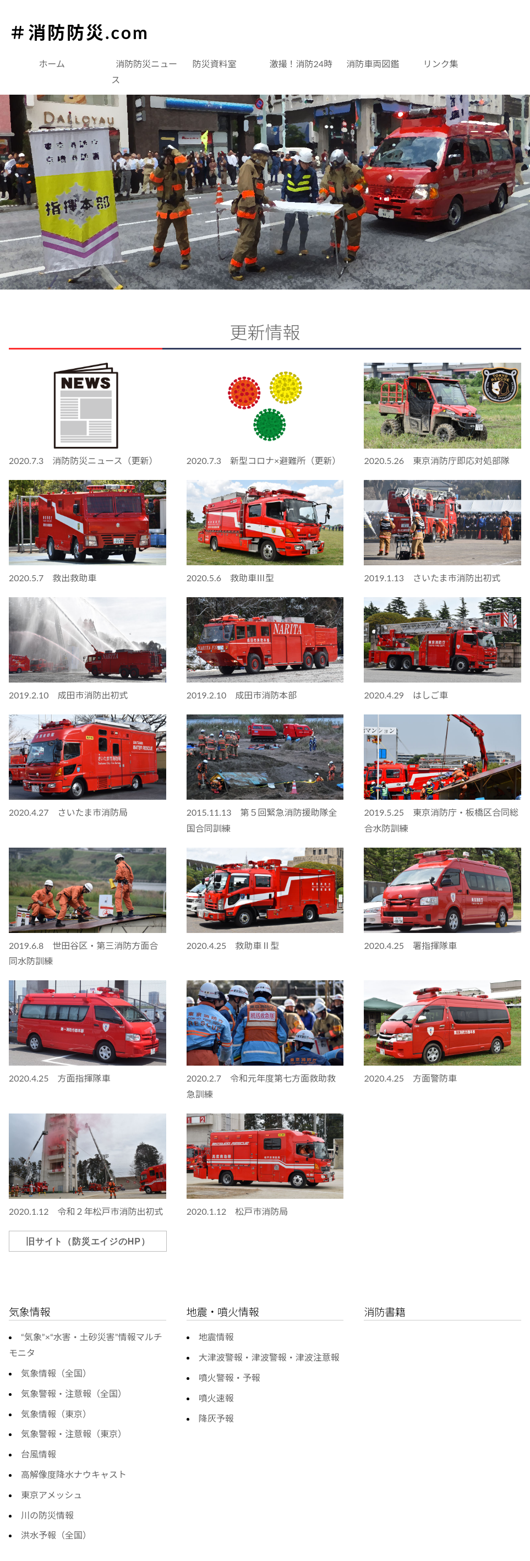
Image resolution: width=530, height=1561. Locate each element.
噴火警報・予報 (229, 1377)
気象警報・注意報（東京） (74, 1433)
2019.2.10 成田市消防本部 (242, 695)
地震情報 (216, 1336)
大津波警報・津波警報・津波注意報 (269, 1357)
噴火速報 (216, 1398)
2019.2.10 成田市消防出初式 (68, 695)
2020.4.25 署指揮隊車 (410, 945)
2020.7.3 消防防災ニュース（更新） (83, 460)
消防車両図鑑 (372, 63)
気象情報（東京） (56, 1414)
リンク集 (440, 63)
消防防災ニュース (144, 71)
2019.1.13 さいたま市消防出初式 (432, 577)
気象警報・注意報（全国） (74, 1393)
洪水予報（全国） (56, 1535)
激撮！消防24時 (301, 63)
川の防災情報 (47, 1515)
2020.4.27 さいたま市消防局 (68, 812)
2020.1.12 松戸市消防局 (237, 1211)
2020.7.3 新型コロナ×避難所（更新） (264, 460)
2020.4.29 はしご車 (406, 695)
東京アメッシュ (51, 1494)
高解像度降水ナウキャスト (74, 1474)
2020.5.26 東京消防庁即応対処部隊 (437, 460)
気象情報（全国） (56, 1373)
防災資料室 (215, 63)
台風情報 (38, 1454)
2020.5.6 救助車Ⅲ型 (230, 577)
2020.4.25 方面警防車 (410, 1078)
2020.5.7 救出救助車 (52, 577)
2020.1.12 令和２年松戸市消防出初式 (86, 1211)
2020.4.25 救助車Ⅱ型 (233, 945)
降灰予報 (216, 1418)
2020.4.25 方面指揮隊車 (60, 1078)
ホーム (52, 63)
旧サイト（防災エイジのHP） (88, 1241)
